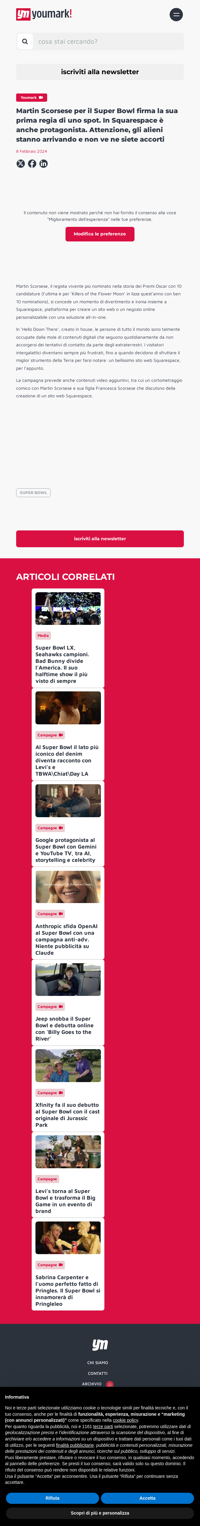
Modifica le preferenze (100, 234)
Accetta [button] (148, 1498)
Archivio (98, 1384)
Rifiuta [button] (52, 1498)
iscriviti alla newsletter (100, 72)
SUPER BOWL (33, 492)
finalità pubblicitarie (75, 1445)
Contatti (98, 1373)
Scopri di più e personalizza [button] (100, 1513)
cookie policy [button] (125, 1420)
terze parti (103, 1426)
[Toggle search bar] (25, 41)
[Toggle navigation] (176, 14)
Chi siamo (97, 1362)
